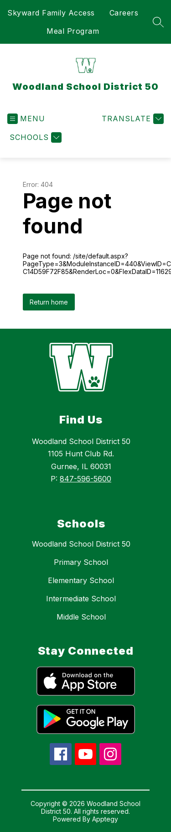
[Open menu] (26, 118)
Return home (49, 302)
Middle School (81, 616)
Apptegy (105, 819)
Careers (124, 12)
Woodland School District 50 (81, 543)
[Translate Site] (131, 118)
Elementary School (81, 580)
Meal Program (73, 31)
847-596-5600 (85, 478)
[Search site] (158, 21)
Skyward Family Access (51, 12)
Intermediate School (81, 598)
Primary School (81, 562)
